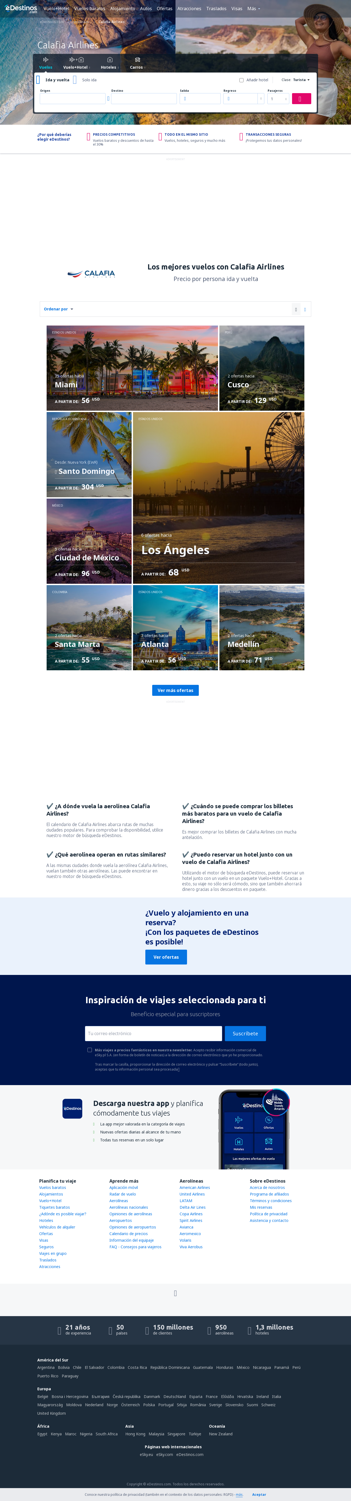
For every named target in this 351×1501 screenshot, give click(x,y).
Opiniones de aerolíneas (130, 1213)
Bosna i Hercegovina (70, 1396)
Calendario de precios (128, 1233)
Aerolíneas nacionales (128, 1207)
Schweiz (268, 1404)
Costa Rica (137, 1367)
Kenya (56, 1433)
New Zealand (221, 1433)
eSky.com (164, 1454)
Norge (112, 1404)
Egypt (42, 1433)
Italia (276, 1396)
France (212, 1396)
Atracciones (189, 8)
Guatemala (203, 1367)
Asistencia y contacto (269, 1220)
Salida (184, 91)
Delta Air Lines (193, 1207)
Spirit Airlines (191, 1220)
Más (251, 8)
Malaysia (156, 1433)
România (198, 1404)
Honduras (224, 1367)
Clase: (286, 79)
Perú (296, 1367)
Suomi (252, 1404)
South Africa (107, 1433)
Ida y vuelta (57, 79)
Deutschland (174, 1396)
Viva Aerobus (191, 1246)
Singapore (176, 1433)
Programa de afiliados (269, 1194)
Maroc (71, 1433)
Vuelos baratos (89, 8)
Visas (236, 8)
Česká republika (126, 1396)
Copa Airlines (191, 1213)
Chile (77, 1367)
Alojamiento (122, 8)
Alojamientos (51, 1194)
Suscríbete (245, 1033)
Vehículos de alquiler (57, 1227)
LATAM (186, 1200)
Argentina (46, 1367)
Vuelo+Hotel (56, 8)
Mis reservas (261, 1207)
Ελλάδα (227, 1396)
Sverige (215, 1404)
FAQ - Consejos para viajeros (135, 1246)
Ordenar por (56, 309)
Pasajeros (275, 91)
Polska (149, 1404)
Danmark (152, 1396)
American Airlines (195, 1187)
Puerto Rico (47, 1375)
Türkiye (195, 1433)
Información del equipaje (131, 1240)
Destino (117, 91)
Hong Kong (135, 1433)
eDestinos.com (189, 1454)
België (42, 1396)
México (243, 1367)
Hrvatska (245, 1396)
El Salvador (94, 1367)
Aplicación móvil (123, 1187)
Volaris (185, 1240)
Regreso (229, 91)
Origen (45, 91)
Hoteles (46, 1220)
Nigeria (86, 1433)
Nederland (94, 1404)
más (239, 1494)
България (100, 1396)
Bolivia (64, 1367)
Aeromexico (190, 1233)
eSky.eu (146, 1454)
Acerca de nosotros (267, 1187)
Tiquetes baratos (54, 1207)
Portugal (166, 1404)
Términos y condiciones (271, 1200)
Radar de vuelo (122, 1194)
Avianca (186, 1227)
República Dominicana (170, 1367)
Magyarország (50, 1404)
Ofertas (164, 8)
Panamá (281, 1367)
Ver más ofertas (175, 690)
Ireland (262, 1396)
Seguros (46, 1246)
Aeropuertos (120, 1220)
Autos (146, 8)
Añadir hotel (257, 79)
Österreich (130, 1404)
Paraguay (70, 1375)
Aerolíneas (118, 1200)
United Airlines (192, 1194)
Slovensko (234, 1404)
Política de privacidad (268, 1213)
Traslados (216, 8)
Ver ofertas (166, 957)
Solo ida (89, 79)
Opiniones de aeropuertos (132, 1227)
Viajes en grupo (53, 1253)
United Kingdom (51, 1413)
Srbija (182, 1404)
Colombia (115, 1367)
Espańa (195, 1396)
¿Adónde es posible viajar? (62, 1213)
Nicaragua (262, 1367)
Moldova (74, 1404)
